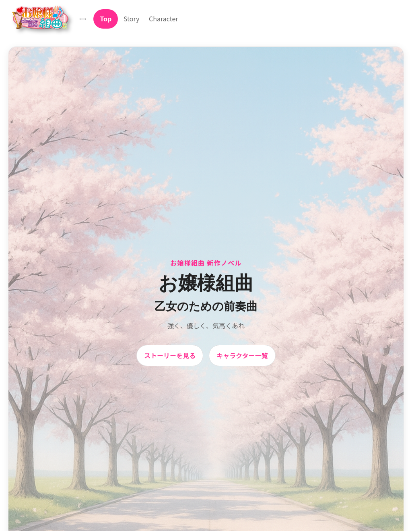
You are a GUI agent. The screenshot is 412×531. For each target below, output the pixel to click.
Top (105, 18)
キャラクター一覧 (242, 355)
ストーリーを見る (170, 355)
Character (163, 18)
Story (131, 18)
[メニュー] (83, 19)
